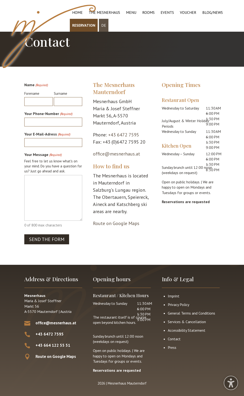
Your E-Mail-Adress (47, 134)
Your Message (42, 155)
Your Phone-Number (48, 114)
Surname (60, 93)
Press (172, 347)
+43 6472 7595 (123, 135)
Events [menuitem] (167, 12)
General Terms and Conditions (191, 313)
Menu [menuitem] (131, 12)
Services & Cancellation (187, 321)
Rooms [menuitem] (148, 12)
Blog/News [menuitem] (212, 12)
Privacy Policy (178, 304)
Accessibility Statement (186, 330)
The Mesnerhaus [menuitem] (104, 12)
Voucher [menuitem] (188, 12)
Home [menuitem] (77, 12)
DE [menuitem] (103, 25)
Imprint (173, 296)
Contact (174, 338)
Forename (31, 93)
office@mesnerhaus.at (116, 154)
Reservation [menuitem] (83, 25)
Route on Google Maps (116, 223)
